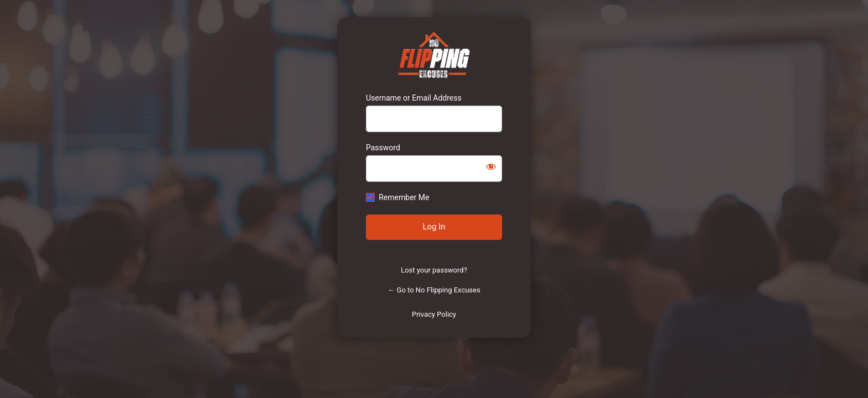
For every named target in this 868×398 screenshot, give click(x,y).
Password (383, 147)
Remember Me (404, 197)
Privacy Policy (434, 314)
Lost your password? (434, 270)
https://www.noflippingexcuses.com (434, 55)
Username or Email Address (414, 97)
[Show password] (491, 166)
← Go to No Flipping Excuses (434, 290)
